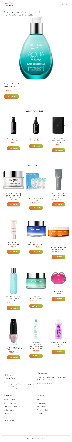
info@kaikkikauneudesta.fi (45, 383)
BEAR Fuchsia (58, 291)
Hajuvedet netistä (9, 399)
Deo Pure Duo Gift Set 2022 (36, 199)
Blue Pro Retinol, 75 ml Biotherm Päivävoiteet (36, 243)
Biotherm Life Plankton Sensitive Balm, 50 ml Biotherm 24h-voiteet (13, 195)
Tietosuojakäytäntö (43, 410)
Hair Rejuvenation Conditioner (13, 140)
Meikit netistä (8, 417)
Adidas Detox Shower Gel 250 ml (58, 344)
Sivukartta (40, 413)
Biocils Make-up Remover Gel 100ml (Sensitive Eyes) (13, 299)
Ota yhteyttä (41, 403)
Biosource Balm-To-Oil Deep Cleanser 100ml (58, 248)
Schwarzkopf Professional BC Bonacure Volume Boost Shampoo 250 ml (36, 346)
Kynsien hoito (8, 413)
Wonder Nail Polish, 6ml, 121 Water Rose (14, 349)
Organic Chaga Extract (36, 139)
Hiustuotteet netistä (10, 403)
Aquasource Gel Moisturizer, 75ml (36, 298)
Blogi (39, 399)
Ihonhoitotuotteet (9, 410)
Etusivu (6, 15)
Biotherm (24, 84)
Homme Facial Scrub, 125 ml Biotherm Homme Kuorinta (58, 195)
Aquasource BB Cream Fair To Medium (13, 243)
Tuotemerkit (16, 84)
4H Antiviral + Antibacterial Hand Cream (58, 141)
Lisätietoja (12, 96)
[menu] (66, 4)
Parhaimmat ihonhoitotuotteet (13, 406)
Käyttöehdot (41, 406)
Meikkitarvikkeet (9, 420)
